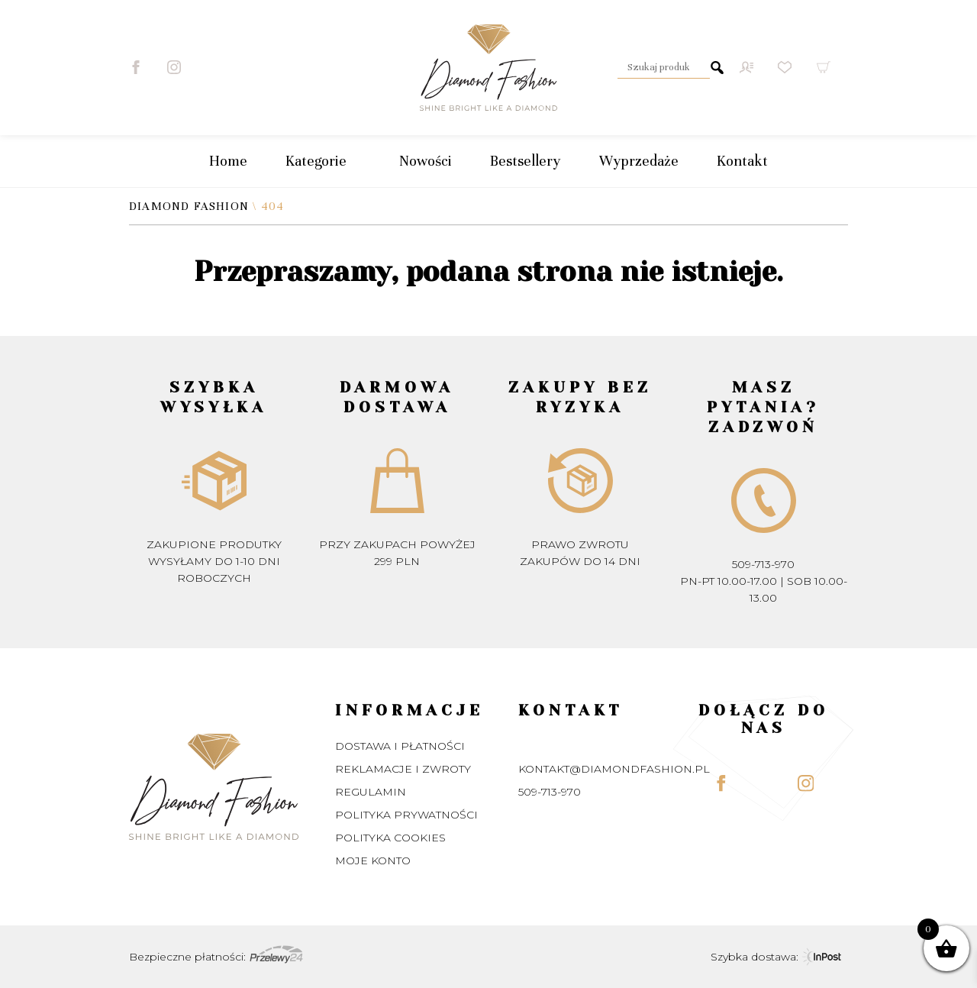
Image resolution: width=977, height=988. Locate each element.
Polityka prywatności (406, 815)
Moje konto (373, 860)
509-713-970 (763, 564)
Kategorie (323, 161)
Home (228, 161)
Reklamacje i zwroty (403, 769)
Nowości (425, 161)
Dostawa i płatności (400, 746)
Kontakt (742, 161)
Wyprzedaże (639, 161)
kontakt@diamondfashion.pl (614, 769)
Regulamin (370, 792)
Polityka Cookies (390, 837)
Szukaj (718, 67)
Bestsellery (525, 161)
